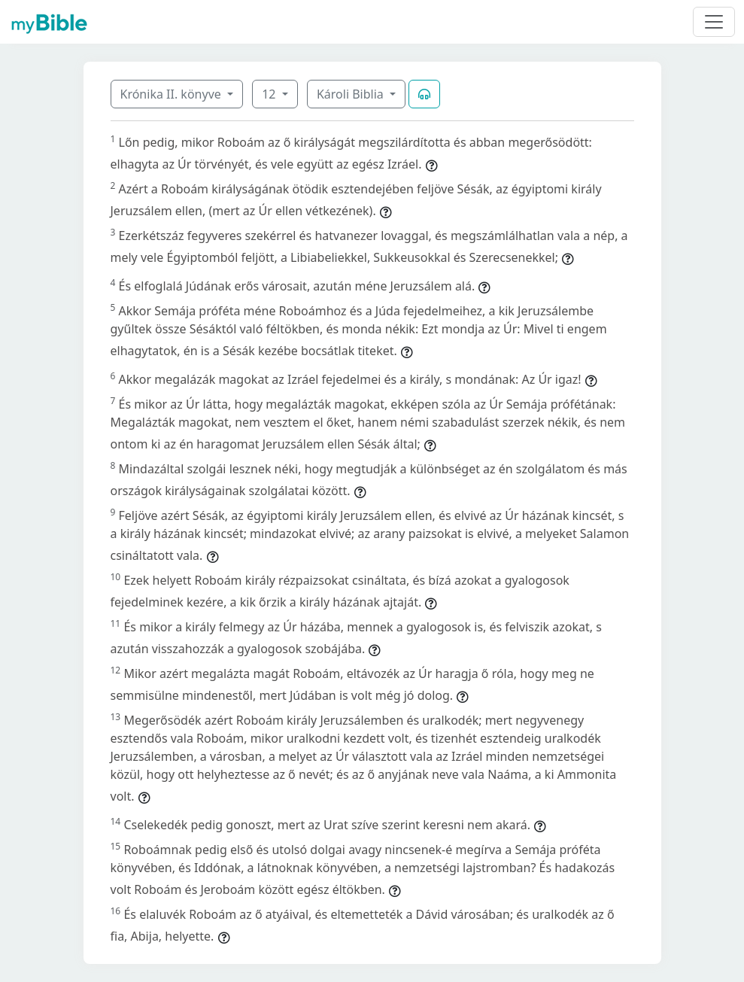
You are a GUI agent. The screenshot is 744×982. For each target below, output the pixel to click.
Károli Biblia (352, 94)
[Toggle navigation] (714, 22)
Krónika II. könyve (172, 94)
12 (270, 94)
